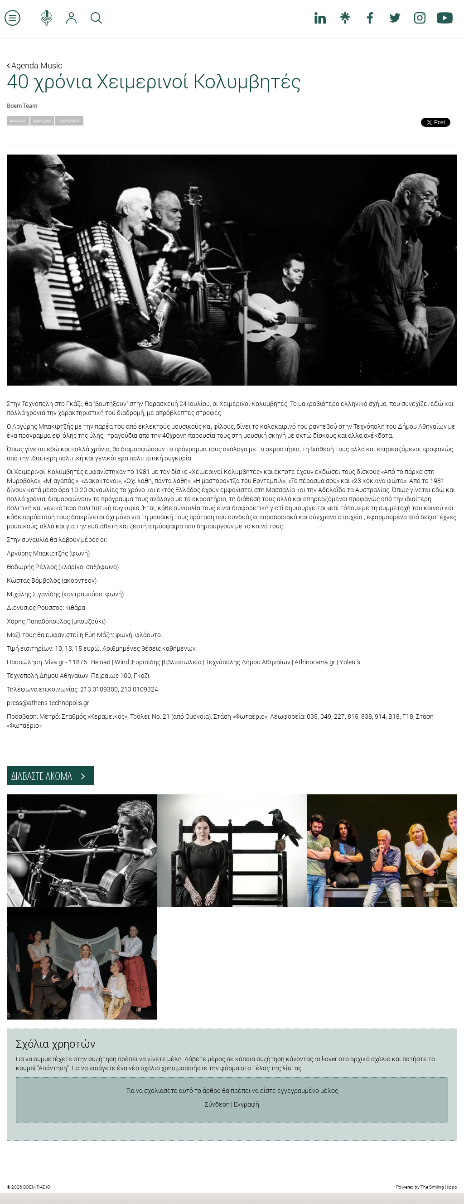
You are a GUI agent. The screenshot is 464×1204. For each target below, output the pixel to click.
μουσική (18, 120)
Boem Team (22, 105)
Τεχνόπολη (69, 120)
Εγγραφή (246, 1104)
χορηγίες (42, 120)
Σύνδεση (217, 1104)
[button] (40, 270)
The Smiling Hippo (438, 1187)
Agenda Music (34, 65)
